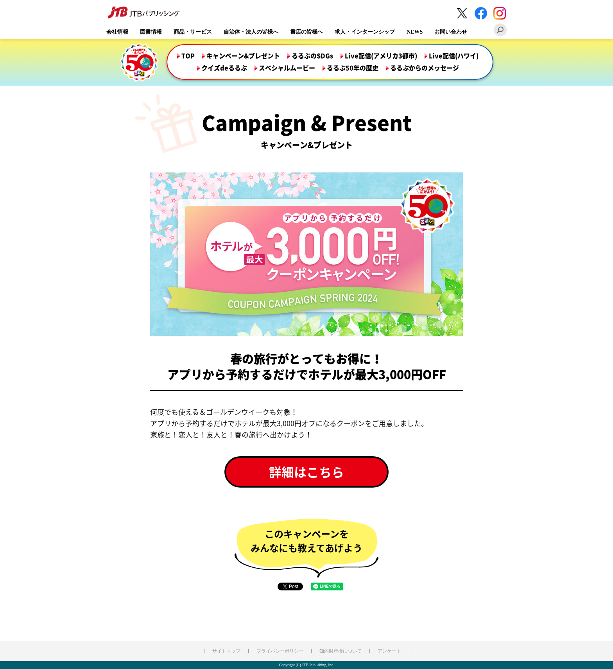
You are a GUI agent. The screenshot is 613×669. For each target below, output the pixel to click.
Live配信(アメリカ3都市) (381, 56)
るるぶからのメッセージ (424, 68)
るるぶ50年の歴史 (352, 68)
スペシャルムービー (287, 68)
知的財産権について (340, 651)
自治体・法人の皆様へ (251, 32)
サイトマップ (226, 651)
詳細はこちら (306, 472)
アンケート (389, 651)
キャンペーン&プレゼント (243, 56)
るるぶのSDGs (312, 56)
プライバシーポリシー (279, 651)
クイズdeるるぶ (224, 68)
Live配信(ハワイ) (454, 56)
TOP (188, 56)
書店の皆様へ (306, 32)
